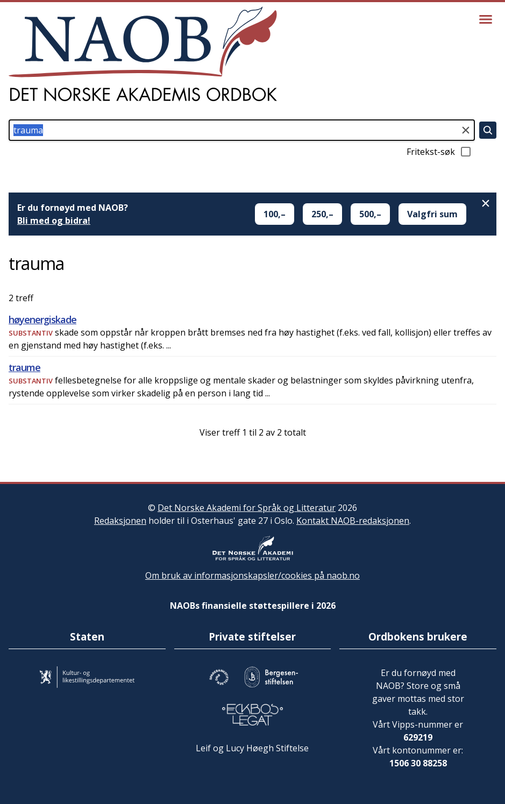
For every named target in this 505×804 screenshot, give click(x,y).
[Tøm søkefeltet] (465, 130)
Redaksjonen (120, 520)
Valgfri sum (432, 214)
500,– (370, 214)
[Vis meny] (486, 19)
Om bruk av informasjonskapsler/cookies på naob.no (252, 575)
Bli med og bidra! (53, 220)
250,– (322, 214)
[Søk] (487, 130)
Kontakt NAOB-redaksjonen (352, 520)
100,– (275, 214)
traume (24, 367)
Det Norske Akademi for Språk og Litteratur (247, 508)
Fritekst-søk (439, 151)
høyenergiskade (42, 319)
